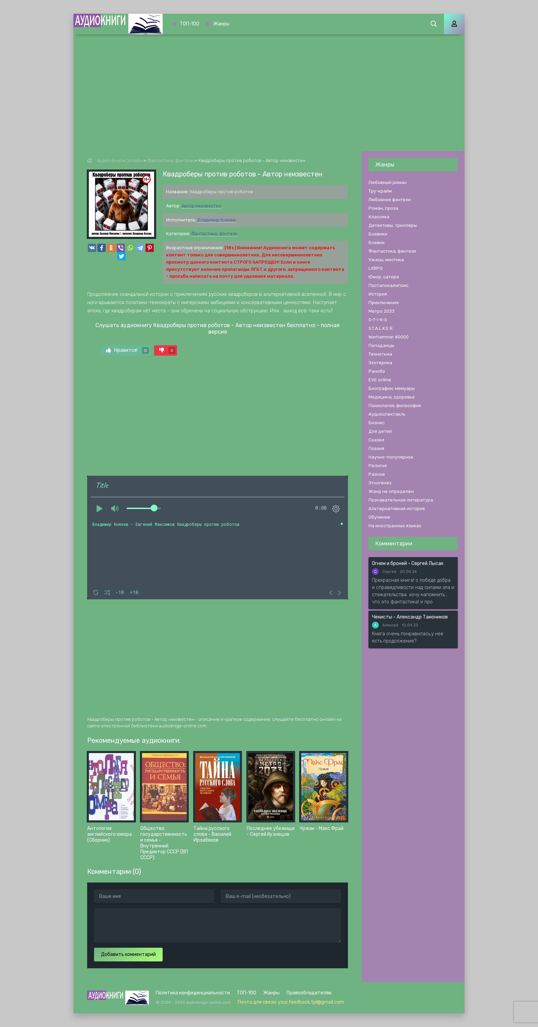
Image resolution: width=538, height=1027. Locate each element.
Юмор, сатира (384, 276)
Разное (377, 474)
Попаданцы (381, 345)
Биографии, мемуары (392, 388)
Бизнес (377, 422)
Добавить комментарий (128, 954)
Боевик (377, 242)
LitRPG (376, 268)
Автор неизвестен (201, 205)
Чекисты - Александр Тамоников (410, 617)
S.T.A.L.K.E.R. (381, 328)
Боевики (378, 233)
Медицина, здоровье (392, 397)
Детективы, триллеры (393, 225)
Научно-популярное (391, 457)
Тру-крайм (380, 191)
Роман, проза (383, 208)
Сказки (376, 439)
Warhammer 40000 (389, 336)
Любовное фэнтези (390, 199)
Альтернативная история (397, 508)
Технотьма (380, 354)
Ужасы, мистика (386, 259)
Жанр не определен (391, 491)
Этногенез (380, 482)
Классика (379, 216)
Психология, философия (395, 405)
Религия (378, 465)
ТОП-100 (189, 24)
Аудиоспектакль (387, 414)
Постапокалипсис (388, 285)
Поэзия (376, 448)
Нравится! (127, 350)
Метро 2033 (382, 311)
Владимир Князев (217, 219)
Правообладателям (308, 993)
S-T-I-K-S (378, 319)
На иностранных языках (395, 525)
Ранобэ (377, 371)
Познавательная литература (401, 500)
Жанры (221, 24)
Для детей (380, 431)
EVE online (380, 379)
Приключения (384, 302)
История (378, 294)
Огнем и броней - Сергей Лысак (407, 563)
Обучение (379, 517)
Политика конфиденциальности (193, 993)
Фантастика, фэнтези (214, 233)
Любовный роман (388, 182)
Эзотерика (380, 362)
